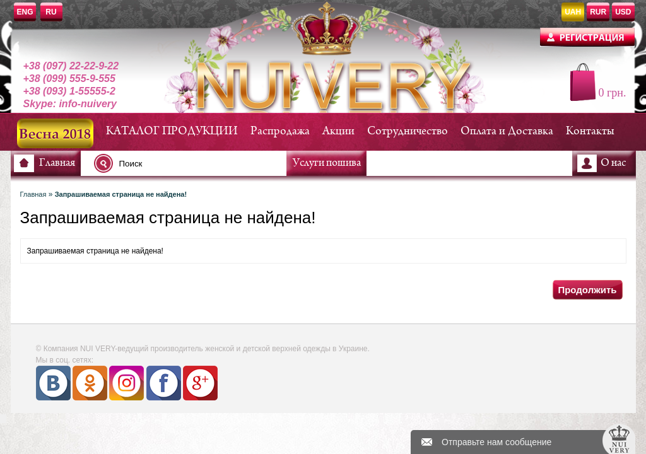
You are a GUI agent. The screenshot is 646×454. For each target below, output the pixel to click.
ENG (25, 12)
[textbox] (193, 163)
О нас (613, 163)
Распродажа (280, 131)
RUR (598, 12)
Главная (57, 163)
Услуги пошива (327, 163)
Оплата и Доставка (507, 131)
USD (623, 12)
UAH (573, 12)
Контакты (590, 131)
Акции (338, 131)
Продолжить (587, 289)
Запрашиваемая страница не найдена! (121, 194)
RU (50, 12)
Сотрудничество (407, 131)
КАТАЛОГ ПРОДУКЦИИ (172, 131)
